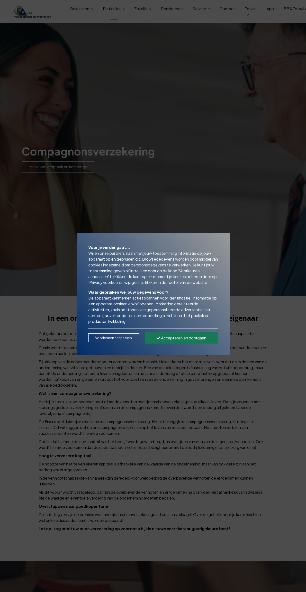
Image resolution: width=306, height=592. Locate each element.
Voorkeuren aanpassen (113, 338)
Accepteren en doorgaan (181, 337)
